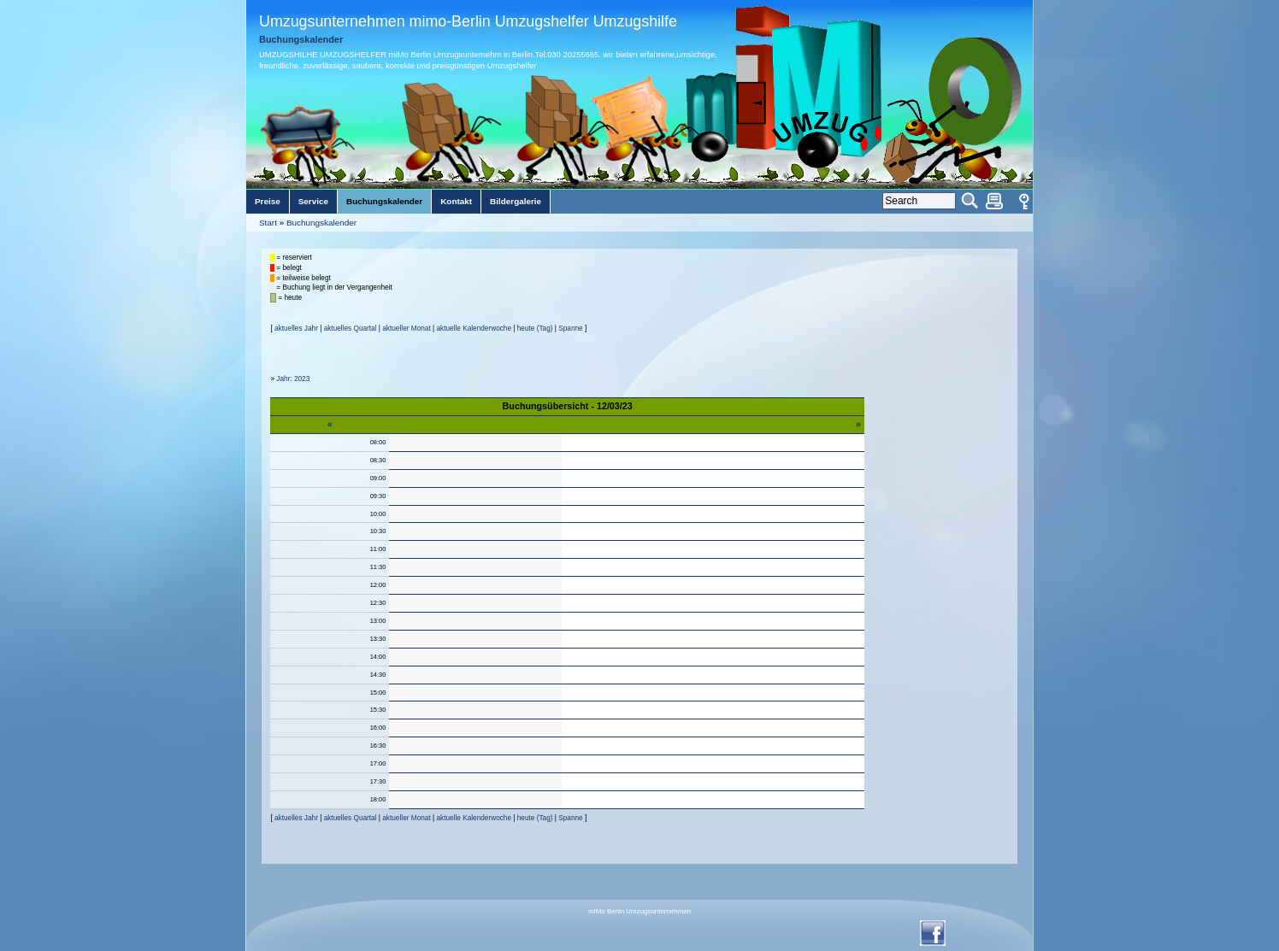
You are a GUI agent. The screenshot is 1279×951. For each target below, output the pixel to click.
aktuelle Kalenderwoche (473, 328)
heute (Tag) (535, 328)
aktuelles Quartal (350, 328)
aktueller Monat (406, 328)
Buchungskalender (321, 222)
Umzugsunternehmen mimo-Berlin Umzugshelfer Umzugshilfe (468, 21)
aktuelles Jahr (296, 328)
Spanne (570, 328)
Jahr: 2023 (292, 379)
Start (268, 222)
